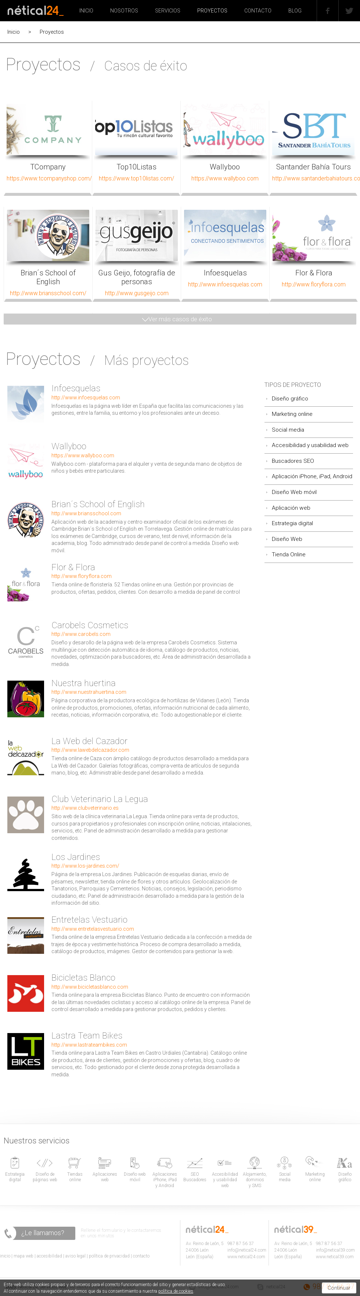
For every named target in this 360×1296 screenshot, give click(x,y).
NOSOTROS (124, 11)
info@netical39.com (335, 1250)
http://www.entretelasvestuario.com (92, 929)
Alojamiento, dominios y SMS (255, 1180)
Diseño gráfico (290, 398)
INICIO (86, 11)
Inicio (13, 32)
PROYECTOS (212, 11)
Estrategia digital (292, 523)
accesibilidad (49, 1256)
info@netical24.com (246, 1250)
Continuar (339, 1288)
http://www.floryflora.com (81, 576)
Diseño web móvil (135, 1177)
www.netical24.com (246, 1256)
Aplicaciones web (105, 1177)
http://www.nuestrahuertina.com (88, 692)
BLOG (295, 11)
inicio (5, 1256)
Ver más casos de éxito (180, 319)
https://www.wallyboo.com (82, 455)
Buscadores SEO (293, 461)
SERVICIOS (167, 11)
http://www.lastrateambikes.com (89, 1045)
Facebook (321, 1)
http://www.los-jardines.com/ (85, 866)
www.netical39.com (335, 1256)
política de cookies (175, 1291)
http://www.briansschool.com (86, 513)
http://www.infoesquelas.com (85, 397)
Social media (288, 429)
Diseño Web (287, 539)
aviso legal (75, 1256)
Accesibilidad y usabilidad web (310, 445)
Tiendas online (75, 1177)
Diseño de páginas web (45, 1177)
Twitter (342, 1)
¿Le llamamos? (42, 1233)
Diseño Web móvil (294, 492)
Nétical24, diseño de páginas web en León (35, 9)
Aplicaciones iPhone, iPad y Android (164, 1180)
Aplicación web (291, 508)
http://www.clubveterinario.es (85, 808)
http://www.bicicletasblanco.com (89, 987)
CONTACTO (257, 11)
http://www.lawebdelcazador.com (90, 750)
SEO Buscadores (194, 1177)
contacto (141, 1256)
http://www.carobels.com (81, 634)
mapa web (23, 1256)
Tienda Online (289, 554)
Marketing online (292, 414)
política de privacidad (109, 1256)
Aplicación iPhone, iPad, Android (312, 476)
